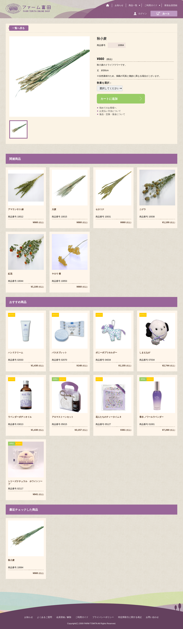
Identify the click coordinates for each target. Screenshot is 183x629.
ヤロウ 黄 (56, 273)
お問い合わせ (152, 617)
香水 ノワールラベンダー (151, 417)
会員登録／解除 (63, 617)
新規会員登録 (170, 5)
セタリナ (100, 209)
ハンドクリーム (15, 352)
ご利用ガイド (150, 5)
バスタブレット (59, 352)
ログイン (142, 13)
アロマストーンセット (62, 417)
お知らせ (119, 5)
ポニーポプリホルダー (106, 352)
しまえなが (144, 352)
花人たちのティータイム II (108, 417)
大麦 (54, 209)
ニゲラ (142, 209)
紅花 (10, 273)
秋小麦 (11, 560)
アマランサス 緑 (16, 209)
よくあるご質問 (44, 617)
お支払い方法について (110, 111)
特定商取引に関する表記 (130, 617)
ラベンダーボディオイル (20, 417)
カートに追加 (109, 98)
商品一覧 (133, 5)
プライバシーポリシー (103, 617)
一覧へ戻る (18, 28)
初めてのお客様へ (108, 108)
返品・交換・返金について (112, 114)
